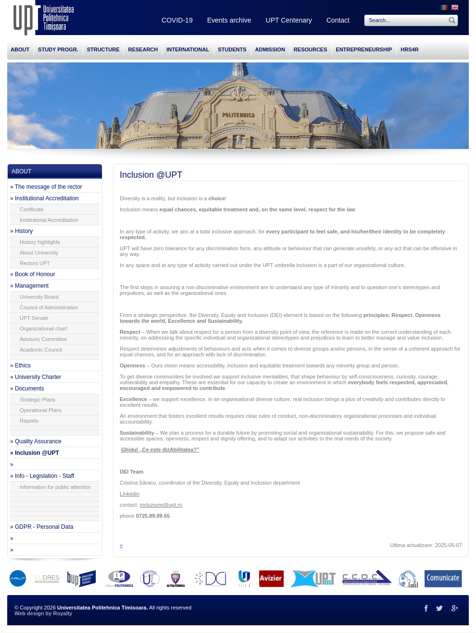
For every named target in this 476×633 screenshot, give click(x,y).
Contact (338, 20)
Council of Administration (49, 307)
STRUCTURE (103, 49)
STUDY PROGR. (58, 49)
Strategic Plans (37, 399)
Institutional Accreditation (49, 220)
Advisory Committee (43, 339)
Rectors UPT (35, 263)
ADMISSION (270, 49)
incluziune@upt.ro (161, 505)
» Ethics (20, 365)
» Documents (27, 388)
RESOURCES (310, 49)
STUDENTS (232, 49)
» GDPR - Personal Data (41, 526)
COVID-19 (177, 20)
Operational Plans (41, 410)
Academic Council (41, 350)
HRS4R (409, 49)
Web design (29, 613)
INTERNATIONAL (187, 49)
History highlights (40, 242)
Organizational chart (43, 328)
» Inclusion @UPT (34, 453)
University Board (39, 297)
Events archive (229, 20)
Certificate (32, 209)
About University (39, 253)
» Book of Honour (32, 274)
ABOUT (20, 49)
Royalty (62, 613)
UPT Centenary (289, 20)
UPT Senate (34, 318)
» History (21, 231)
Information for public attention (55, 487)
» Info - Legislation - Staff (42, 476)
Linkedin (129, 494)
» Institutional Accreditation (44, 198)
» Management (29, 285)
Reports (29, 421)
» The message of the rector (46, 186)
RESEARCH (143, 49)
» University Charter (35, 377)
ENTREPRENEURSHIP (364, 49)
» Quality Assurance (36, 441)
